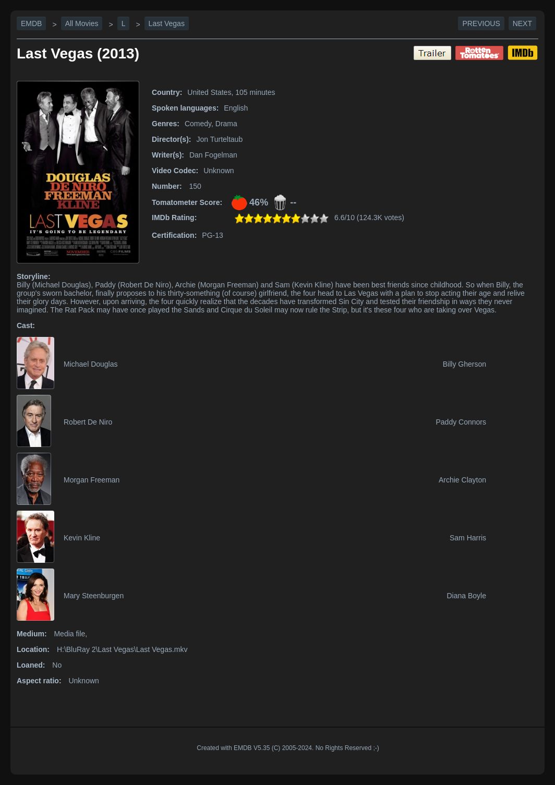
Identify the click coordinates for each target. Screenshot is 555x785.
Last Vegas (167, 23)
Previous (481, 23)
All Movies (82, 23)
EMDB (31, 23)
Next (522, 23)
